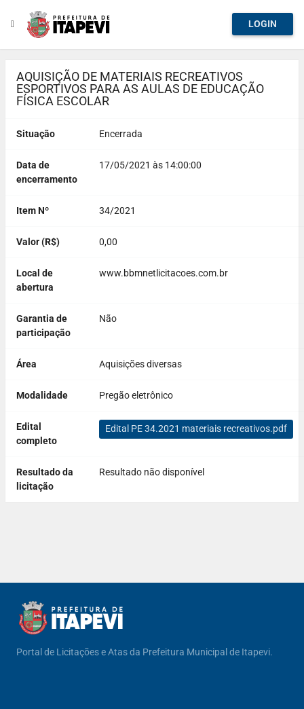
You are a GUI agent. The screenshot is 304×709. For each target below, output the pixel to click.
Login (262, 23)
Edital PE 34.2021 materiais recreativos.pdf (196, 428)
